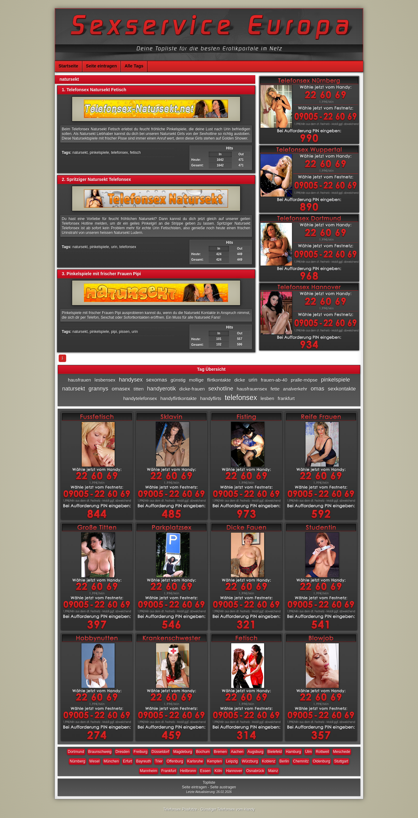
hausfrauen (79, 379)
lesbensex (105, 379)
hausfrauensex (252, 388)
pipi (114, 331)
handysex (131, 380)
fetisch (135, 152)
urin (114, 247)
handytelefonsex (140, 398)
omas (317, 389)
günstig (177, 379)
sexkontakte (342, 389)
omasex (121, 389)
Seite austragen (223, 787)
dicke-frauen (192, 388)
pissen (124, 331)
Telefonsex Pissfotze (180, 809)
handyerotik (161, 389)
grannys (98, 389)
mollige (196, 379)
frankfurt (286, 398)
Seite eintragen (101, 65)
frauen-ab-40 (274, 379)
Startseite (68, 65)
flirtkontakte (219, 379)
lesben (267, 398)
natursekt (80, 152)
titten (138, 388)
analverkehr (295, 388)
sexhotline (220, 389)
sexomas (156, 380)
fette (275, 388)
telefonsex (119, 152)
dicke (239, 379)
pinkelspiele (99, 152)
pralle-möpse (304, 379)
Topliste (209, 782)
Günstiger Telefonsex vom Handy (227, 809)
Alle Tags (134, 65)
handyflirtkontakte (179, 398)
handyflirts (210, 398)
